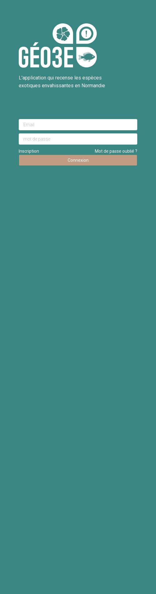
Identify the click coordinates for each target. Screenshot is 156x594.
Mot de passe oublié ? (116, 151)
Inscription (29, 151)
